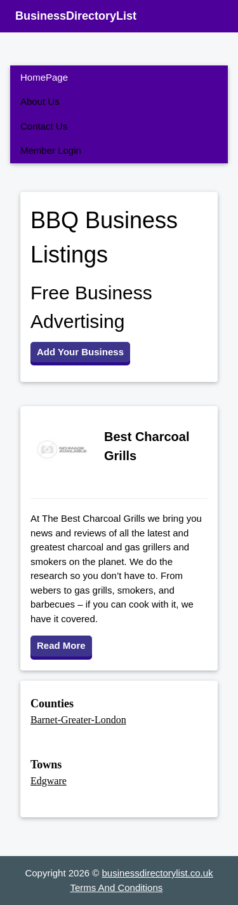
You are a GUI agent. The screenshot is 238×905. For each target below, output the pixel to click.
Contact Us (43, 126)
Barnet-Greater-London (78, 719)
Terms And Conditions (116, 887)
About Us (40, 101)
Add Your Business (80, 351)
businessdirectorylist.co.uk (157, 873)
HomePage (44, 77)
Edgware (48, 780)
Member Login (50, 150)
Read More (61, 645)
